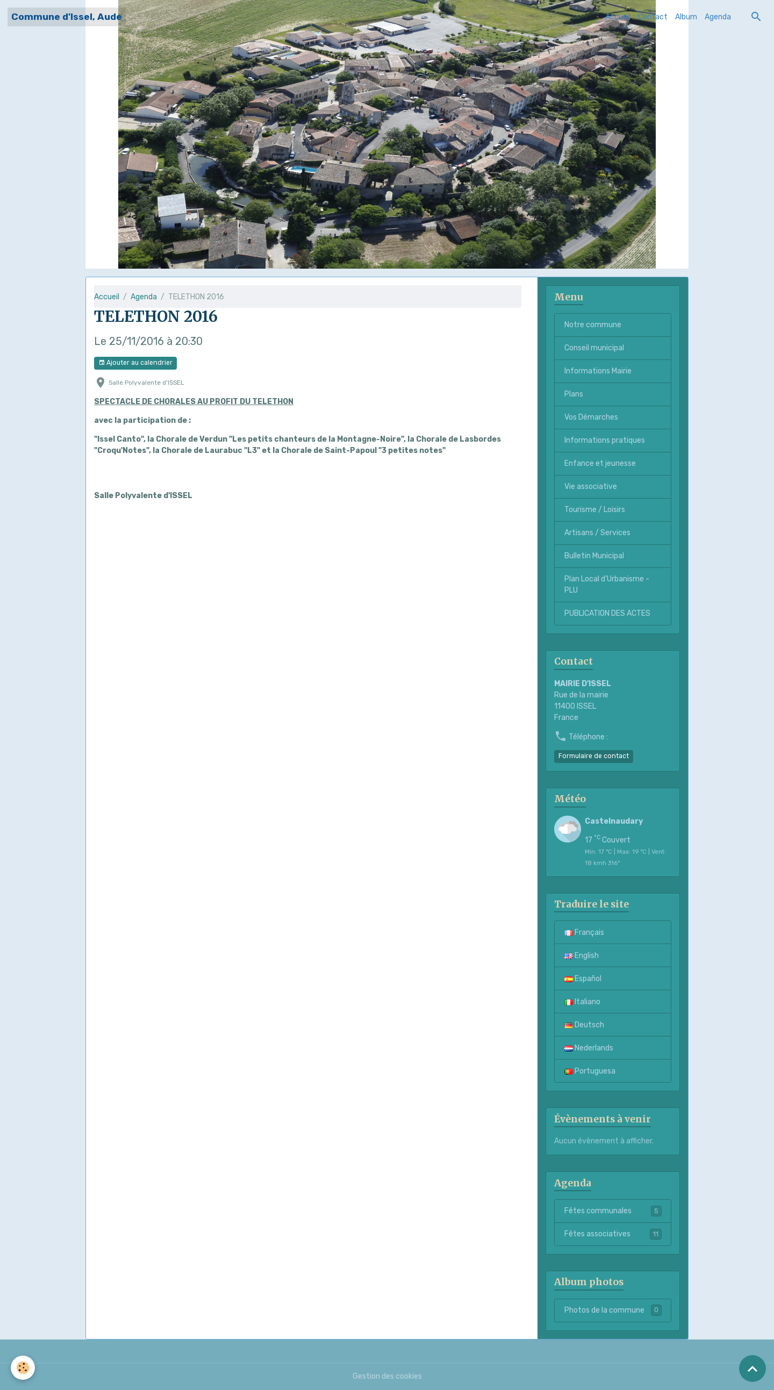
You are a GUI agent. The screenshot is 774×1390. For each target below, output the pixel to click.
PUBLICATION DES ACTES (607, 613)
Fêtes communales (613, 1211)
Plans (573, 394)
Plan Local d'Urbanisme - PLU (606, 584)
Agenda (718, 16)
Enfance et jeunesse (600, 463)
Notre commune (592, 324)
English (581, 955)
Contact (653, 16)
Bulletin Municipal (594, 555)
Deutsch (584, 1024)
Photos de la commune (613, 1310)
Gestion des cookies (387, 1376)
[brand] (67, 17)
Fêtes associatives (613, 1234)
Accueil (617, 16)
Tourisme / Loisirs (594, 509)
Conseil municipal (594, 347)
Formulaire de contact (593, 756)
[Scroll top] (752, 1368)
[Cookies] (23, 1368)
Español (582, 978)
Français (584, 932)
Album (686, 16)
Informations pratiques (604, 440)
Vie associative (590, 486)
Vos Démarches (591, 417)
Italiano (582, 1001)
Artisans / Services (597, 532)
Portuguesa (589, 1071)
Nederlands (588, 1048)
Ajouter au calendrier (135, 363)
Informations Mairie (598, 371)
